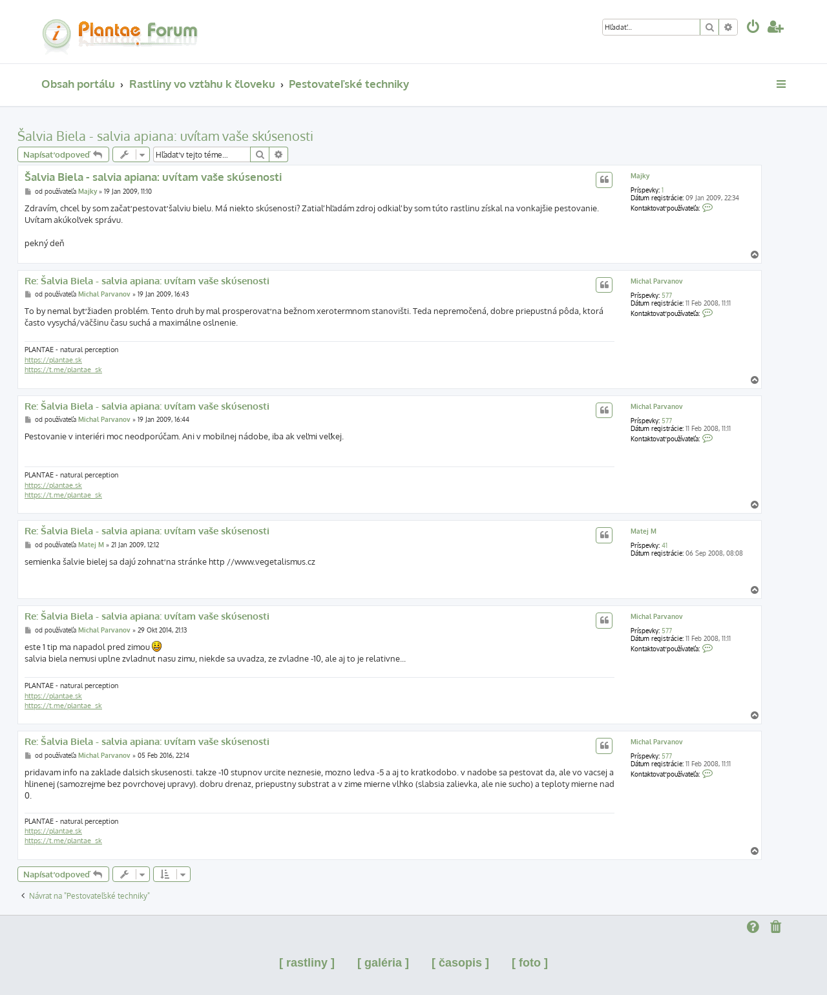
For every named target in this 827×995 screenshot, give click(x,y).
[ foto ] (530, 962)
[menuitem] (753, 28)
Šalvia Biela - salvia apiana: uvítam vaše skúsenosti (165, 135)
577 (667, 295)
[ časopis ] (460, 962)
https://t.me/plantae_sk (63, 369)
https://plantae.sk (53, 359)
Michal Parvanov (657, 281)
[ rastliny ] (307, 962)
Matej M (643, 531)
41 (664, 545)
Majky (640, 176)
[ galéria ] (383, 962)
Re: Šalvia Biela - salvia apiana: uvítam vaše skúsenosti (147, 281)
